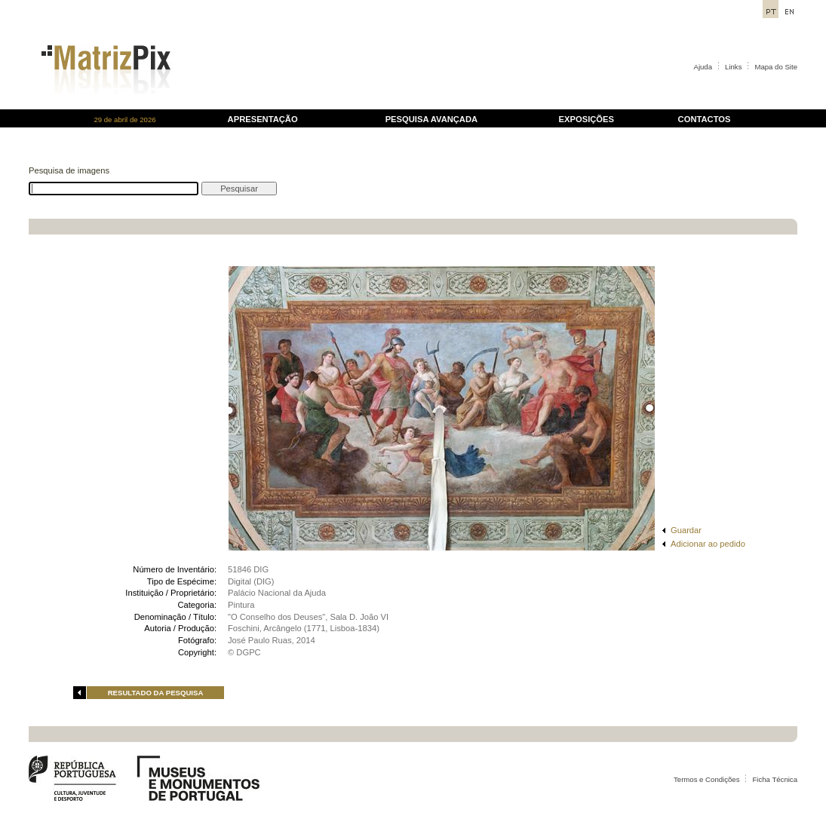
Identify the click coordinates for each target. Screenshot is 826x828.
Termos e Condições (706, 779)
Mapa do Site (775, 67)
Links (733, 67)
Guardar (686, 530)
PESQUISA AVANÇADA (431, 119)
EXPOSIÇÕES (586, 119)
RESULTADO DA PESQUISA (156, 692)
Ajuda (703, 67)
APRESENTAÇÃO (263, 119)
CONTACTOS (704, 119)
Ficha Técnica (774, 779)
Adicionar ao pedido (708, 543)
